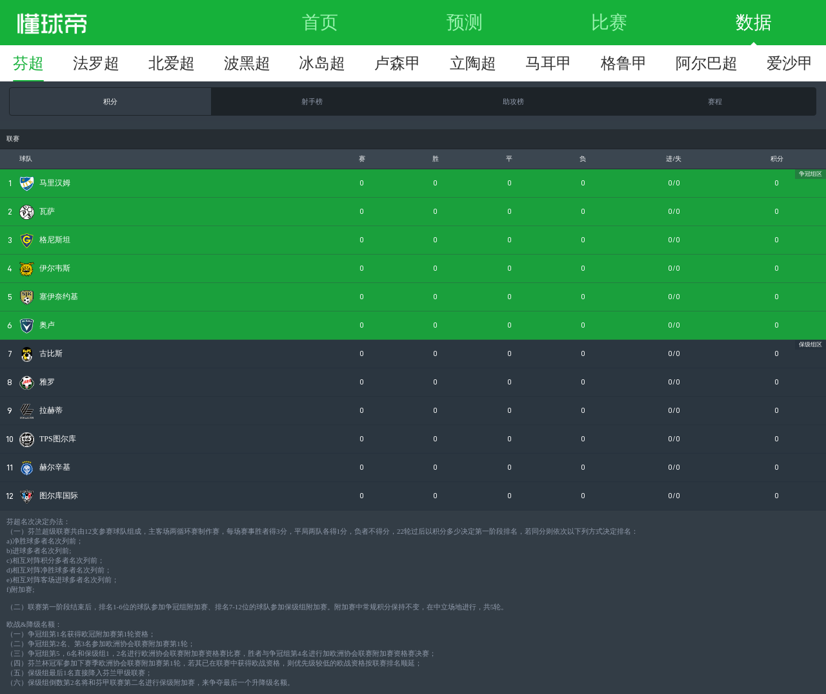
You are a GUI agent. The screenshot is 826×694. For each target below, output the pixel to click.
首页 (320, 22)
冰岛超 (322, 63)
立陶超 (473, 63)
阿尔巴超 (707, 63)
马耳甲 (548, 63)
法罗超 (96, 63)
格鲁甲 (624, 63)
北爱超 (171, 63)
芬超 (28, 63)
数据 (754, 22)
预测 (465, 22)
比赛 (609, 22)
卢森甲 (397, 63)
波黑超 (247, 63)
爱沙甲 (790, 63)
